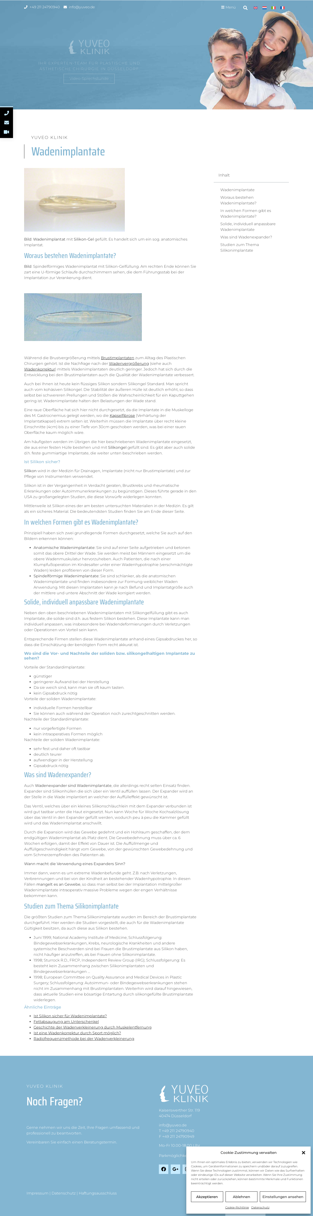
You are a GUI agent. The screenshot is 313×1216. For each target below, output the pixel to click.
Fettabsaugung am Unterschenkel (66, 1021)
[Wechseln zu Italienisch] (273, 7)
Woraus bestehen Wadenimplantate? (238, 200)
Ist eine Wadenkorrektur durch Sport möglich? (77, 1033)
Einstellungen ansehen (282, 1196)
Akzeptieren (207, 1196)
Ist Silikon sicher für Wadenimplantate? (70, 1016)
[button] (303, 1152)
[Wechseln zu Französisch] (282, 7)
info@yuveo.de (173, 1125)
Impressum (37, 1193)
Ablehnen (241, 1196)
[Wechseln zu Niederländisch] (264, 7)
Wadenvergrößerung (129, 363)
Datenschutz (260, 1207)
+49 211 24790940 (178, 1131)
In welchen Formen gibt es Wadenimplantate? (245, 213)
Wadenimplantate (237, 190)
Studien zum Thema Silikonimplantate (239, 247)
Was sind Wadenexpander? (246, 237)
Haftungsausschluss (98, 1193)
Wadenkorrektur (39, 369)
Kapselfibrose (122, 415)
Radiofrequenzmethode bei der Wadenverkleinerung (84, 1038)
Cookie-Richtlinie (237, 1207)
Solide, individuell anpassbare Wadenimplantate (248, 227)
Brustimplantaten (117, 358)
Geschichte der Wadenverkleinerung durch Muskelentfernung (93, 1027)
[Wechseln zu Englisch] (255, 7)
